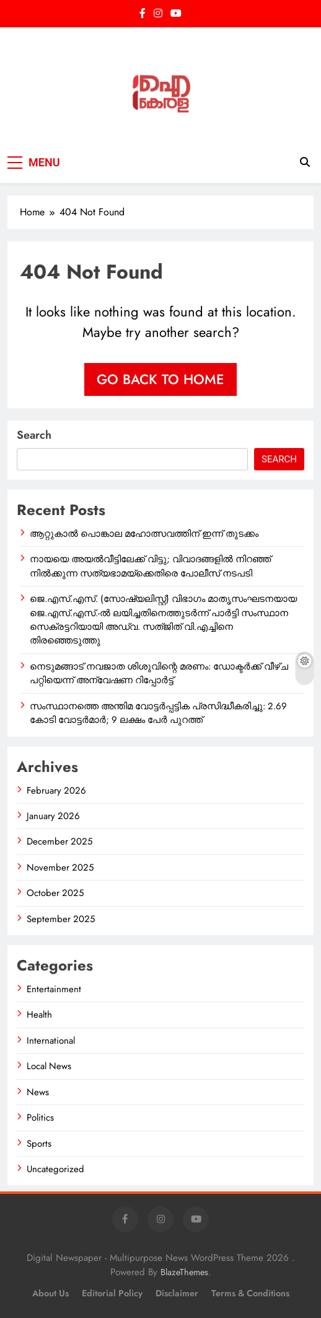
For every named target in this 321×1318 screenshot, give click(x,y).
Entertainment (54, 989)
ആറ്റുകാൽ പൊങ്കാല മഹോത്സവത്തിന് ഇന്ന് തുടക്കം (144, 533)
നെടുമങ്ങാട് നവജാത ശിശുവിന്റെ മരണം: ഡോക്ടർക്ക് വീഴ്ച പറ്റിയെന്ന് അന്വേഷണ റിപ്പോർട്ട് (159, 673)
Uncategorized (55, 1169)
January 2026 (53, 816)
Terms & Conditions (250, 1293)
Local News (49, 1066)
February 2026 (56, 790)
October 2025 (55, 893)
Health (39, 1014)
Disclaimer (177, 1293)
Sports (39, 1143)
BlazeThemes (184, 1272)
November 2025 (60, 867)
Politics (40, 1117)
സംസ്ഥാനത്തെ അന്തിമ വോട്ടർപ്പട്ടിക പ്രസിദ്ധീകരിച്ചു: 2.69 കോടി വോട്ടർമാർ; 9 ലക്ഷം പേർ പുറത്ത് (158, 713)
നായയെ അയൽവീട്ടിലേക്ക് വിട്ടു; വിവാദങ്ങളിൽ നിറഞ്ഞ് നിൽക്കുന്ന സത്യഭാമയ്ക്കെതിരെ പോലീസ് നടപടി (150, 566)
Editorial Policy (112, 1293)
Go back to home (160, 379)
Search (34, 435)
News (38, 1092)
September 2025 (61, 919)
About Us (50, 1293)
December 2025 (59, 841)
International (51, 1040)
